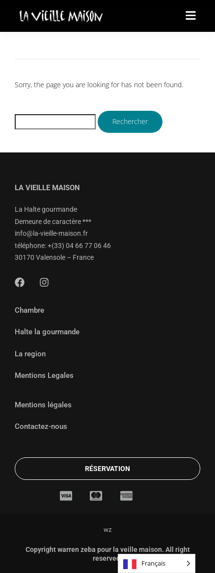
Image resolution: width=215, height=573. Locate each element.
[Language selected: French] (156, 563)
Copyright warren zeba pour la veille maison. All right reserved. (108, 554)
